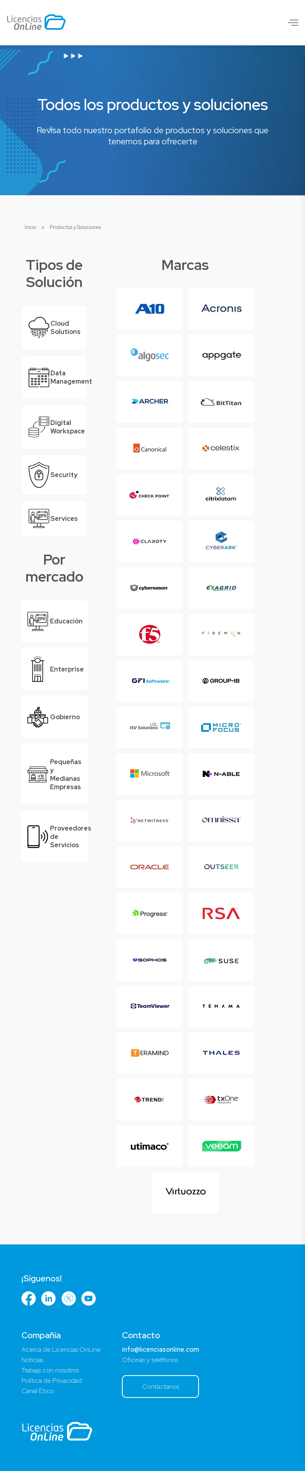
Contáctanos (160, 1386)
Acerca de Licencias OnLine (60, 1349)
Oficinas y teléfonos (150, 1360)
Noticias (32, 1360)
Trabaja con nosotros (50, 1370)
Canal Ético (37, 1391)
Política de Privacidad (51, 1380)
